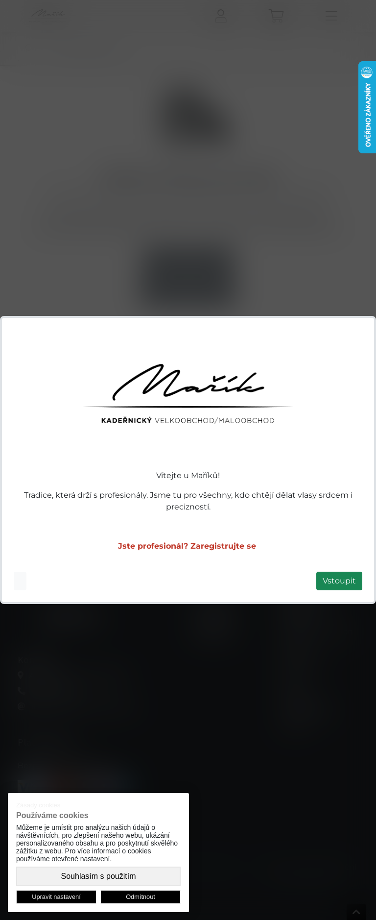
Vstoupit (339, 580)
